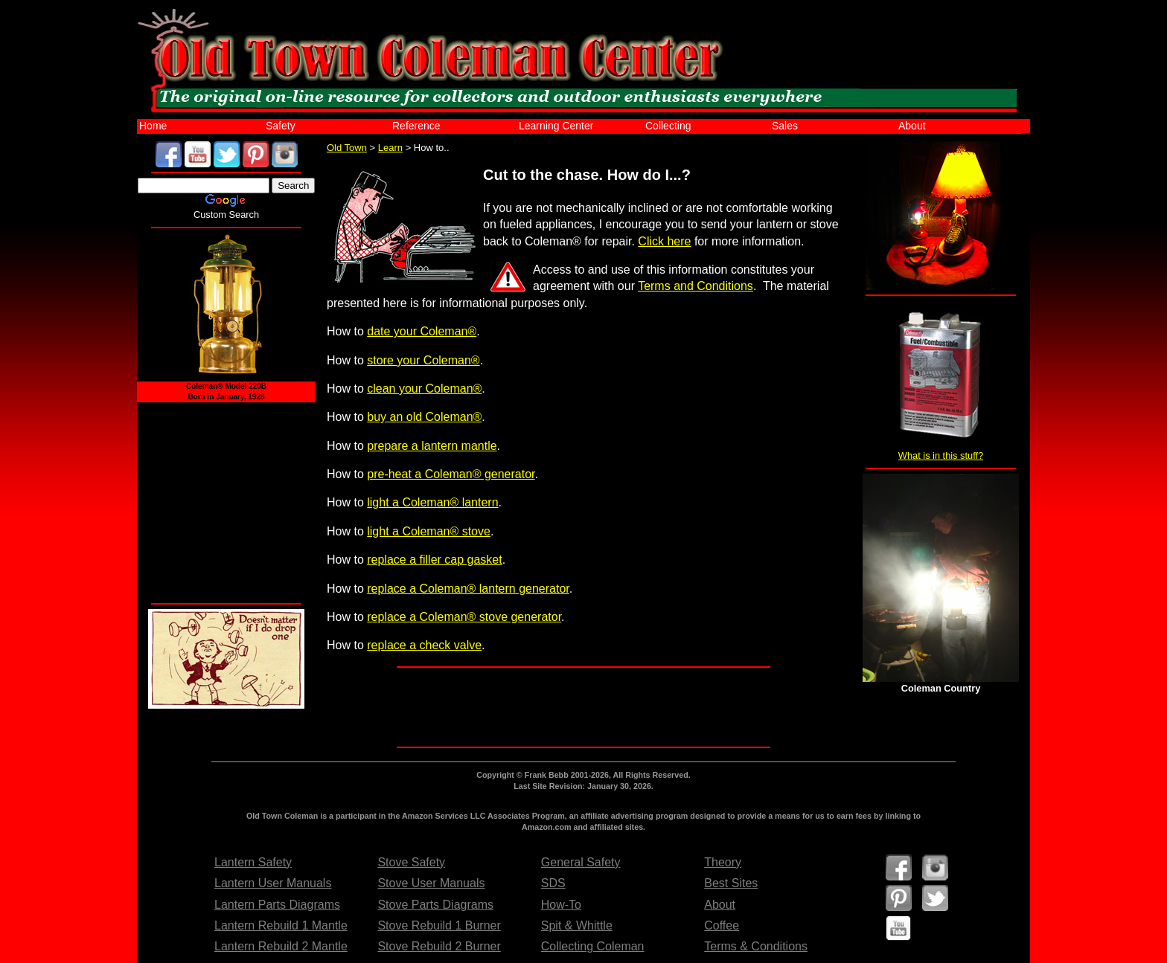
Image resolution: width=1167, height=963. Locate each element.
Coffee (721, 925)
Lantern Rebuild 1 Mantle (281, 925)
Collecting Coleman (593, 946)
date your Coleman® (421, 331)
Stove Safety (411, 862)
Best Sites (731, 883)
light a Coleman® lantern (432, 502)
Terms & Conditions (756, 946)
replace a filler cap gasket (434, 559)
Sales (785, 126)
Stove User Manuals (431, 883)
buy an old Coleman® (424, 416)
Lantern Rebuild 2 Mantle (281, 946)
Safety (280, 126)
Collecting (668, 126)
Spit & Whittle (577, 925)
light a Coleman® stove (428, 531)
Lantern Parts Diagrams (277, 904)
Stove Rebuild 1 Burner (438, 925)
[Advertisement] (586, 707)
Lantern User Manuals (272, 883)
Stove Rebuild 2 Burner (438, 946)
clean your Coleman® (424, 388)
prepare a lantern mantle (431, 445)
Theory (722, 862)
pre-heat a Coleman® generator (450, 474)
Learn (390, 147)
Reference (416, 126)
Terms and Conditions (695, 286)
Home (153, 126)
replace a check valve (424, 645)
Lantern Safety (253, 862)
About (912, 126)
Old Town (347, 147)
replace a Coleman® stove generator (464, 617)
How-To (561, 904)
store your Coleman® (423, 360)
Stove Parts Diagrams (435, 904)
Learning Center (556, 126)
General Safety (581, 862)
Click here (664, 241)
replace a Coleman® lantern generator (468, 588)
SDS (553, 883)
